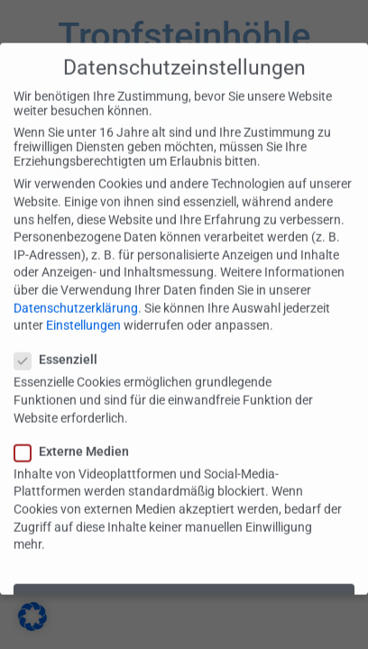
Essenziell (61, 343)
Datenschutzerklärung (76, 291)
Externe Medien (77, 435)
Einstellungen (83, 309)
